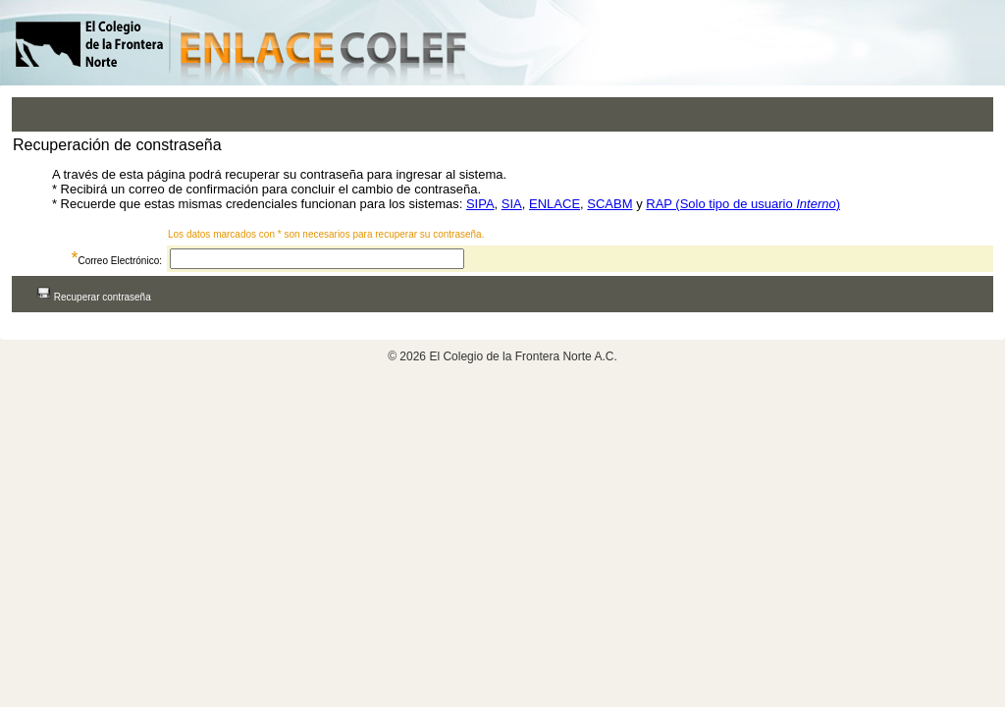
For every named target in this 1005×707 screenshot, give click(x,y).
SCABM (609, 203)
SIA (512, 203)
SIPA (480, 203)
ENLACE (554, 203)
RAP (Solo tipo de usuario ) (743, 203)
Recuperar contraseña (93, 297)
